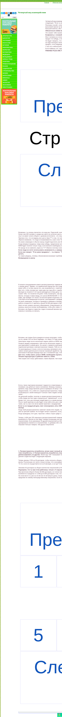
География (6, 40)
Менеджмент (7, 57)
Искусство (7, 43)
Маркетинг (6, 50)
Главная (46, 2)
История (6, 45)
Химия (5, 80)
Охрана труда (8, 59)
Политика (6, 61)
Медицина (6, 54)
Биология (6, 38)
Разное (5, 66)
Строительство (8, 71)
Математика (7, 52)
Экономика (7, 85)
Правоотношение (9, 64)
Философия (7, 75)
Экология (6, 82)
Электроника (7, 87)
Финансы (6, 78)
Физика (5, 73)
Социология (7, 68)
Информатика (8, 47)
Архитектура (7, 36)
